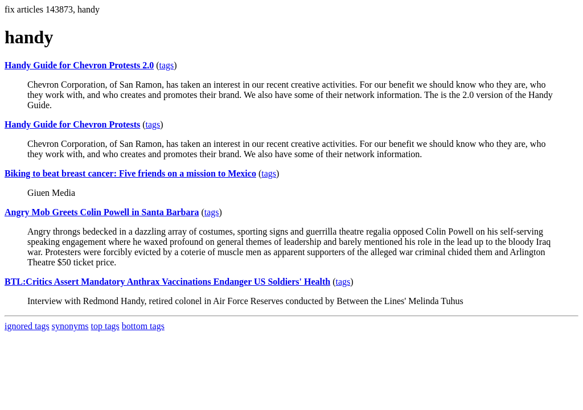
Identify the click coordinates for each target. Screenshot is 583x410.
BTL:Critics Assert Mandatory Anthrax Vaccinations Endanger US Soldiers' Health (167, 281)
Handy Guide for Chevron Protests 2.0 (79, 65)
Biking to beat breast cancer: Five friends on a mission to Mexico (130, 173)
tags (166, 65)
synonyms (70, 326)
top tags (105, 326)
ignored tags (27, 326)
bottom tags (143, 326)
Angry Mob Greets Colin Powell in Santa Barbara (102, 212)
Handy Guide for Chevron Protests (72, 124)
